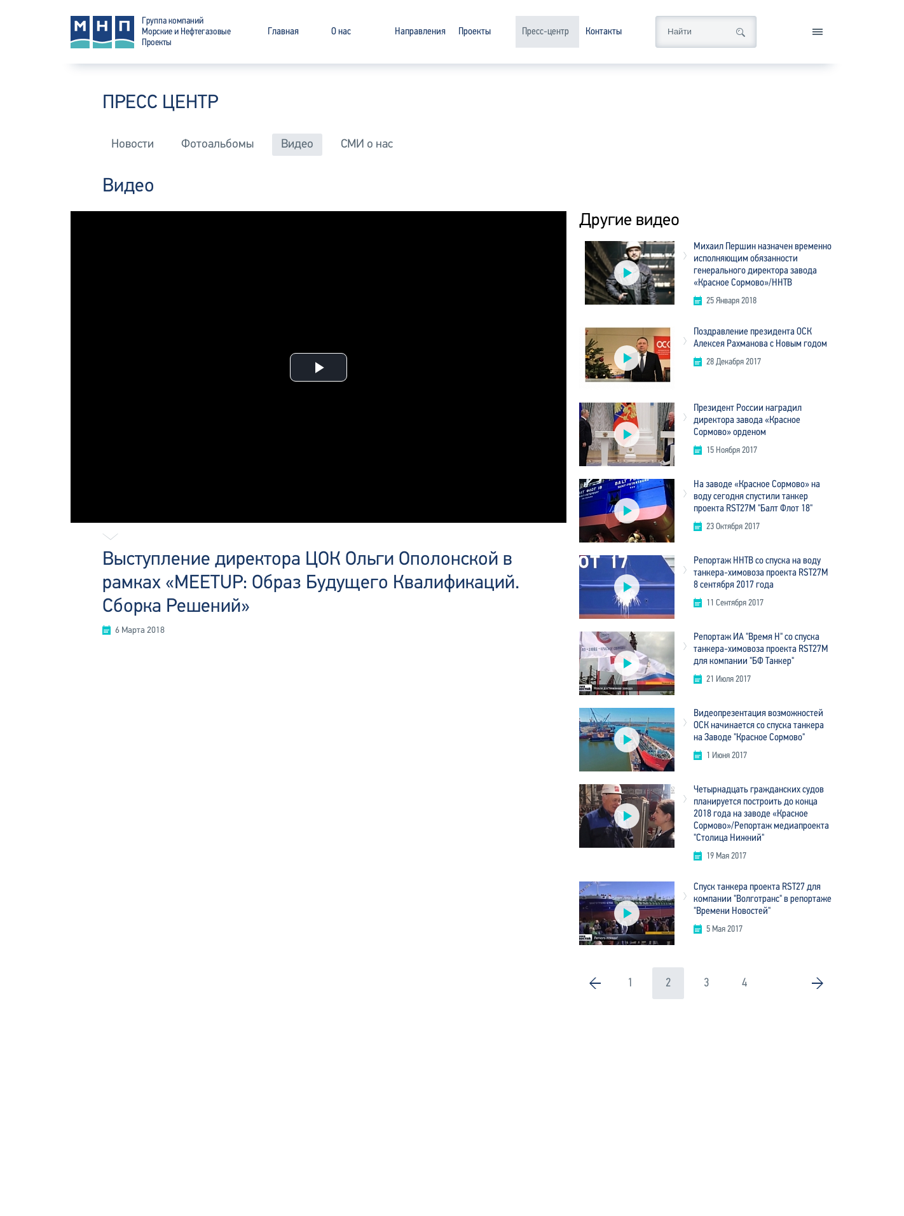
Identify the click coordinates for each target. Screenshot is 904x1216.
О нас (341, 32)
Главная (283, 32)
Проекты (474, 32)
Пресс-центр (545, 32)
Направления (420, 32)
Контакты (604, 32)
